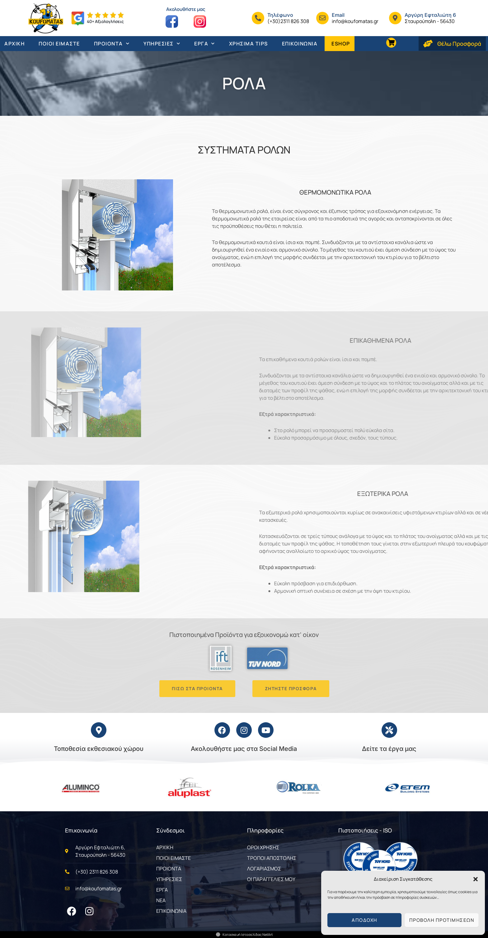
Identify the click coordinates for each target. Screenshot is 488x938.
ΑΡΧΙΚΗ (14, 43)
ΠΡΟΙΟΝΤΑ (112, 43)
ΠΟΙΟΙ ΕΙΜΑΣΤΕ (59, 43)
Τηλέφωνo (280, 15)
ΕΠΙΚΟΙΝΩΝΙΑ (300, 43)
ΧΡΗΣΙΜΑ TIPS (248, 43)
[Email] (322, 18)
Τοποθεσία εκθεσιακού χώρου (98, 748)
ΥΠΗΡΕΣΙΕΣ (161, 43)
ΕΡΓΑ (204, 43)
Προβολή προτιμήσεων (441, 920)
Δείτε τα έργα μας (389, 748)
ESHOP (340, 43)
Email (338, 15)
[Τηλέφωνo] (258, 18)
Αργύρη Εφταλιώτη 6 (430, 15)
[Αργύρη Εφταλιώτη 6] (395, 18)
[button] (475, 879)
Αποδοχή (364, 920)
